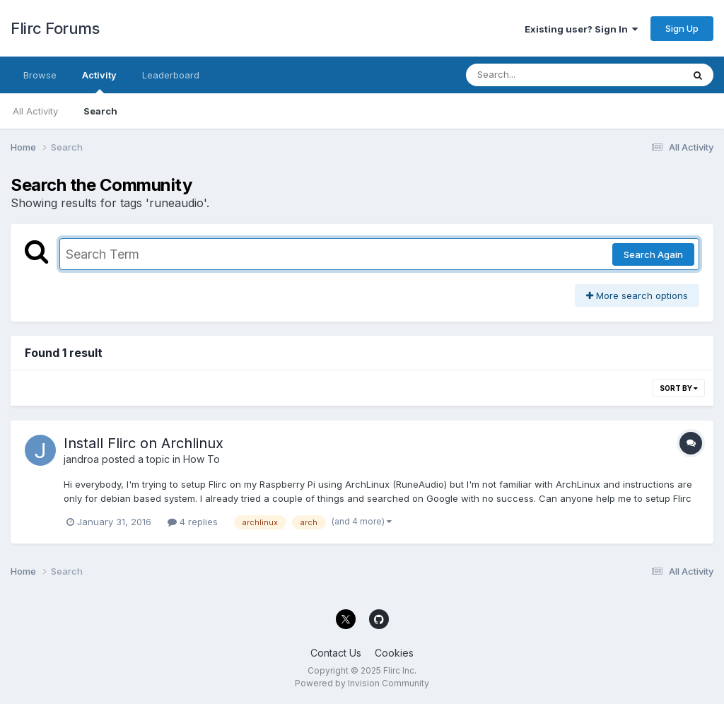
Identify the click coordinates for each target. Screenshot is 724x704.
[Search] (535, 75)
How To (201, 459)
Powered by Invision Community (362, 683)
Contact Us (335, 653)
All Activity (35, 111)
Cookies (394, 653)
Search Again (653, 254)
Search (100, 111)
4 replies (193, 521)
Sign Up (682, 28)
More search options (637, 295)
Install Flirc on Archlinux (143, 443)
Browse (40, 75)
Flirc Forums (55, 28)
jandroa (81, 459)
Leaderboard (170, 75)
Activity (99, 81)
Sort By (679, 388)
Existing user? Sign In (581, 29)
